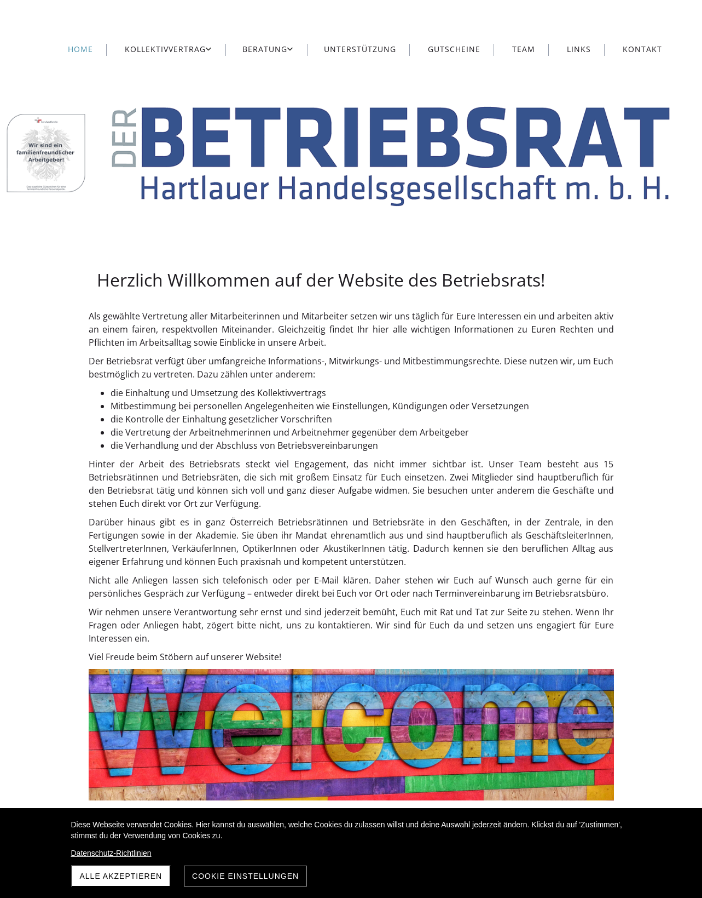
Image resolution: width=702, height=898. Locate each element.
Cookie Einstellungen (245, 876)
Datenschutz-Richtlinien (111, 853)
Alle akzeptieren (121, 876)
